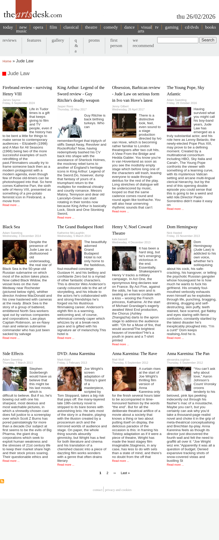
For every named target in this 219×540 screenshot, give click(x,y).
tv (157, 27)
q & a (76, 45)
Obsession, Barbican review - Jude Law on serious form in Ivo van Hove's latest (136, 94)
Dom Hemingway (182, 226)
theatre (91, 27)
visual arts (145, 29)
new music (21, 29)
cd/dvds (192, 27)
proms (94, 40)
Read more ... (11, 204)
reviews (10, 40)
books (210, 27)
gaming (171, 27)
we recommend (143, 43)
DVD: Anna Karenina (76, 353)
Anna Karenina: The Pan (188, 353)
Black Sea (11, 226)
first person (116, 43)
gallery (58, 40)
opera (38, 27)
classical (71, 27)
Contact (98, 490)
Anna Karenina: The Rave (134, 353)
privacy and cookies (118, 490)
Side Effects (13, 353)
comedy (111, 27)
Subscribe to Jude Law (2, 481)
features (34, 40)
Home (7, 61)
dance (129, 27)
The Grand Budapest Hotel (80, 226)
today (8, 27)
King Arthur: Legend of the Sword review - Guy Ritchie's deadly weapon (81, 94)
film (53, 27)
